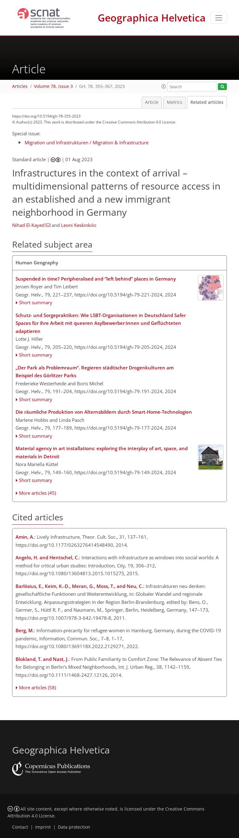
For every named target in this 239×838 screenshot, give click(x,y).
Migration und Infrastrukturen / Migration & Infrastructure (86, 142)
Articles (20, 86)
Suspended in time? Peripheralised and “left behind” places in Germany (96, 279)
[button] (164, 86)
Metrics (174, 102)
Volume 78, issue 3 (53, 86)
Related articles (206, 102)
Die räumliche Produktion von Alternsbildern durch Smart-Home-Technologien (104, 412)
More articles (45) (37, 493)
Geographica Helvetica (152, 17)
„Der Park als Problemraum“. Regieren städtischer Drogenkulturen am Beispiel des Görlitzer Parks (95, 371)
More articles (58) (37, 687)
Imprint (43, 827)
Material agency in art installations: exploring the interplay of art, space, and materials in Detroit (102, 452)
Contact (20, 827)
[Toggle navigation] (218, 18)
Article (151, 102)
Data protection (74, 827)
